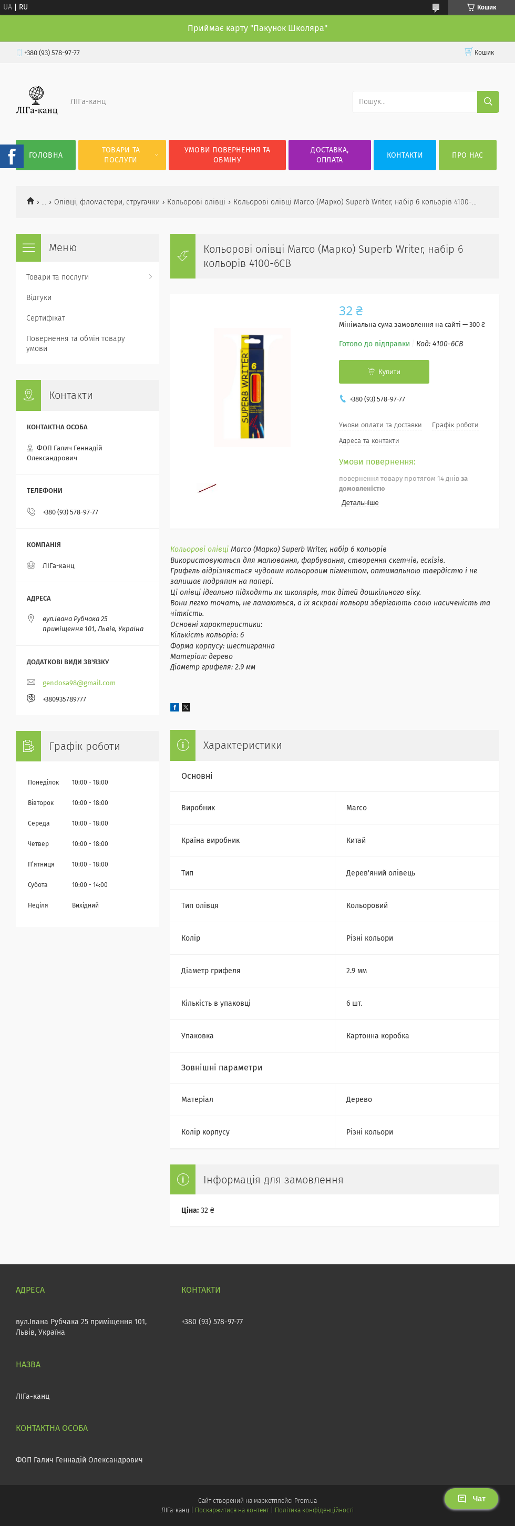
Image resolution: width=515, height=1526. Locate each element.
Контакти (405, 155)
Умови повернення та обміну (227, 155)
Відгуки (39, 297)
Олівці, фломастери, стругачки (107, 202)
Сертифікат (45, 318)
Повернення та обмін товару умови (75, 343)
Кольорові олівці (196, 202)
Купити (389, 372)
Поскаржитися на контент (232, 1510)
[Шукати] (488, 102)
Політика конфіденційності (314, 1510)
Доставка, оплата (329, 155)
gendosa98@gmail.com (79, 683)
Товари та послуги (121, 155)
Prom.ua (305, 1500)
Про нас (467, 155)
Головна (46, 155)
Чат (471, 1498)
